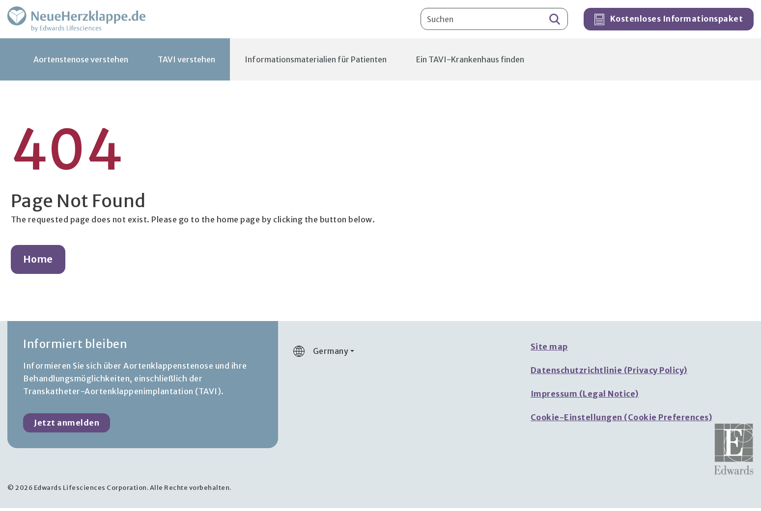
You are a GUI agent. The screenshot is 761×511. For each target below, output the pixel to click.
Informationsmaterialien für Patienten (316, 62)
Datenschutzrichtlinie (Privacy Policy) (609, 373)
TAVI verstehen (186, 62)
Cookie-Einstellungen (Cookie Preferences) (621, 420)
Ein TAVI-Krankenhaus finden (470, 62)
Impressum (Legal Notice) (585, 397)
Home (38, 262)
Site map (549, 349)
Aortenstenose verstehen (80, 62)
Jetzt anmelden (66, 425)
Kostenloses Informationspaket (668, 21)
